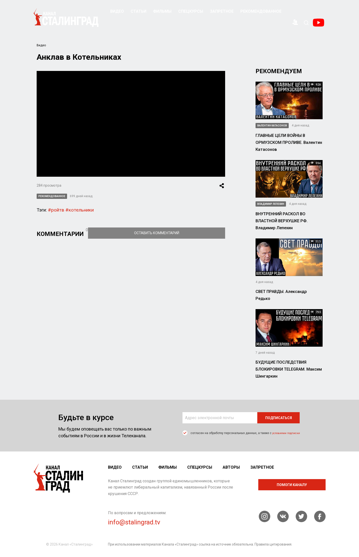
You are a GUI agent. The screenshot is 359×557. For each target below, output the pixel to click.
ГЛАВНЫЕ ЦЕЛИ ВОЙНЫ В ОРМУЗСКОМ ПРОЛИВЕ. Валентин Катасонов (286, 142)
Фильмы (162, 11)
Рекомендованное (260, 11)
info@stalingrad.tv (134, 522)
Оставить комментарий (191, 232)
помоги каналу (292, 485)
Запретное (222, 11)
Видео (117, 11)
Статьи (138, 11)
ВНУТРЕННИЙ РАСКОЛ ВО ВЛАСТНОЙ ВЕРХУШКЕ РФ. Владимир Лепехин (287, 220)
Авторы (231, 467)
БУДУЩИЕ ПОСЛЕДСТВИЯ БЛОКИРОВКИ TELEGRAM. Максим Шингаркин (287, 369)
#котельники (77, 209)
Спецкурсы (190, 11)
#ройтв (55, 209)
